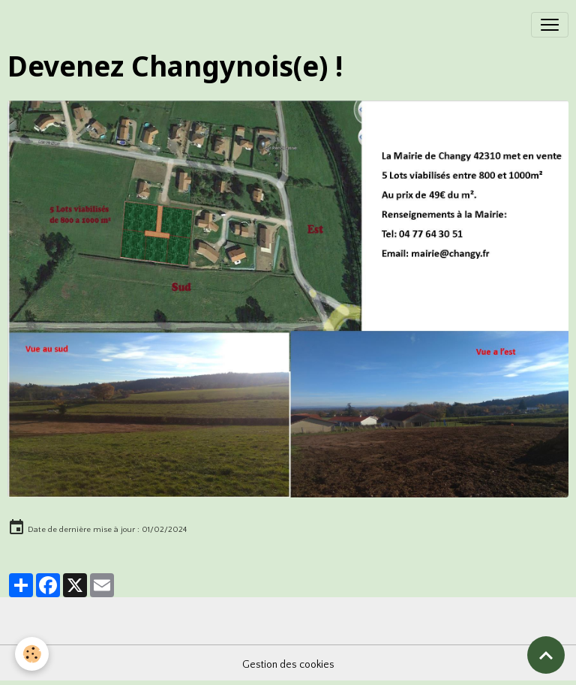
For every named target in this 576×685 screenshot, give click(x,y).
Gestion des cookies (288, 665)
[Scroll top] (546, 655)
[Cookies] (32, 654)
